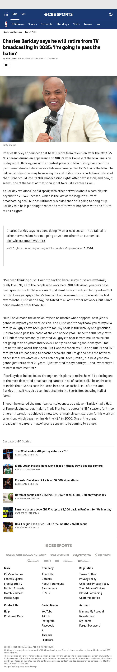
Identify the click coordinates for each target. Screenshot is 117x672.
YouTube (47, 611)
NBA (5, 158)
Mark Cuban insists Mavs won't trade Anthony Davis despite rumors (59, 466)
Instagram (48, 621)
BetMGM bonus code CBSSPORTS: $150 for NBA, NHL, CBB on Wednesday (60, 495)
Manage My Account (91, 611)
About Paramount (53, 584)
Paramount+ (49, 588)
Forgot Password (89, 625)
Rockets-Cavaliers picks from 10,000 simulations (47, 480)
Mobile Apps (11, 598)
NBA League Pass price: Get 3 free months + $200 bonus (51, 524)
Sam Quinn (11, 58)
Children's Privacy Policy (94, 584)
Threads (47, 635)
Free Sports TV (13, 584)
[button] (98, 24)
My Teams (85, 621)
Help (7, 611)
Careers (47, 579)
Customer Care (13, 616)
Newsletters (86, 616)
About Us (47, 574)
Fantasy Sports (13, 579)
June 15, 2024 (84, 248)
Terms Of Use (87, 574)
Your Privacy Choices (92, 588)
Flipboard (47, 640)
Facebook (48, 625)
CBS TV (46, 593)
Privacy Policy (87, 579)
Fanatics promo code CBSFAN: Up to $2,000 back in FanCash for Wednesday (63, 509)
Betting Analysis (14, 588)
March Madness (14, 593)
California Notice (89, 598)
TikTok (46, 616)
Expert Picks (30, 32)
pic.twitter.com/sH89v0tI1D (26, 241)
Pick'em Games (13, 574)
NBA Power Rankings (12, 32)
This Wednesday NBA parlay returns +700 (41, 451)
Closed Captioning (90, 593)
